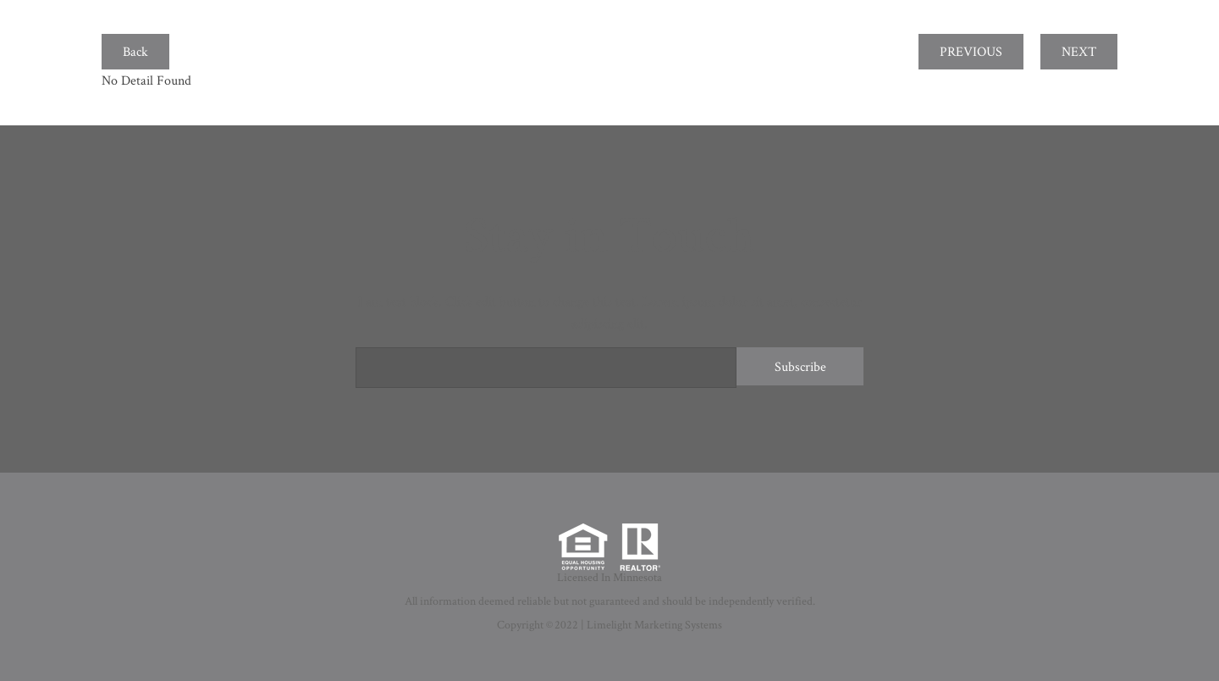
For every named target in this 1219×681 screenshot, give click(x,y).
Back (135, 51)
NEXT (1079, 51)
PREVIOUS (971, 51)
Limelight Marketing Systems (654, 624)
